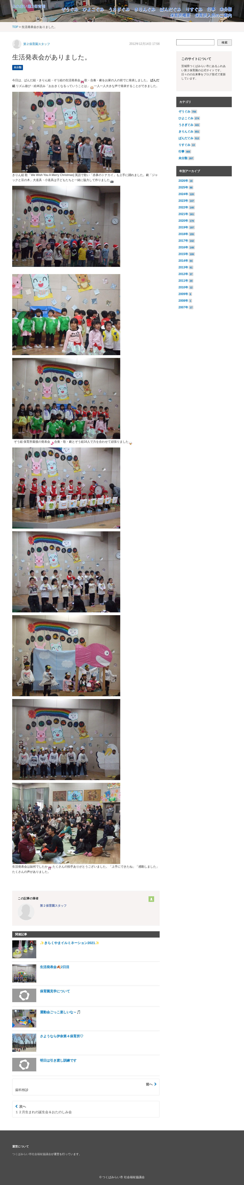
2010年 (183, 287)
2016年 (183, 247)
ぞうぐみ (69, 9)
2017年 (183, 240)
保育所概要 (180, 15)
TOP (15, 27)
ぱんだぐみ (170, 9)
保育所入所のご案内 (213, 15)
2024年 (183, 194)
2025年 (183, 187)
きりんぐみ (144, 9)
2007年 (183, 307)
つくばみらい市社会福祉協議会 (31, 1154)
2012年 (183, 274)
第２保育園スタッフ (36, 44)
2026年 (183, 180)
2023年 (183, 200)
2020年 (183, 220)
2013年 (183, 267)
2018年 (183, 234)
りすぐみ (194, 9)
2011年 (183, 280)
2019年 (183, 227)
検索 (225, 42)
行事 (211, 9)
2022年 (183, 207)
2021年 (183, 214)
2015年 (183, 254)
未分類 (226, 9)
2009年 (183, 294)
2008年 (183, 300)
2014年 (183, 260)
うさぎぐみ (119, 9)
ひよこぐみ (93, 9)
